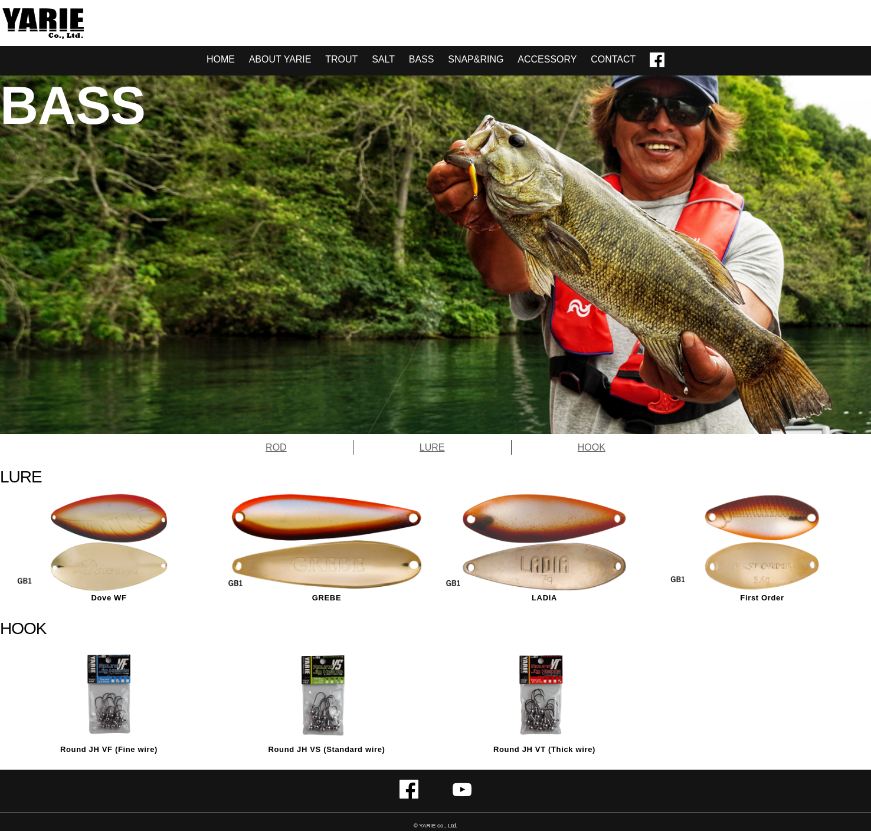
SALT (383, 59)
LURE (432, 447)
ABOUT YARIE (280, 59)
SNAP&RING (475, 59)
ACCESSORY (547, 59)
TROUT (341, 59)
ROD (276, 447)
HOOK (591, 447)
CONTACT (613, 59)
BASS (421, 59)
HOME (221, 59)
